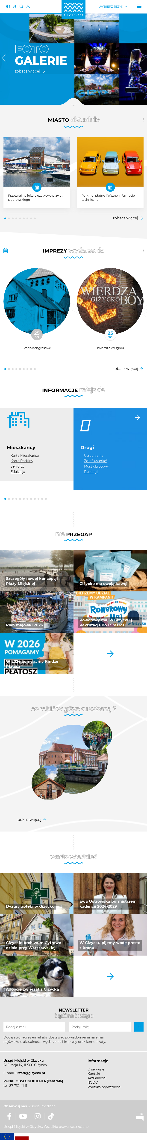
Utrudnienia (93, 456)
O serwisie (96, 1069)
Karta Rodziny (22, 461)
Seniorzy (17, 466)
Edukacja (18, 472)
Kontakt (94, 1074)
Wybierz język (111, 6)
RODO (93, 1082)
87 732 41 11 (18, 1086)
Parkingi (91, 472)
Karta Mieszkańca (25, 456)
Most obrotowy (96, 466)
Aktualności (97, 1078)
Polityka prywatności (104, 1087)
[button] (4, 58)
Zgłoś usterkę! (95, 461)
